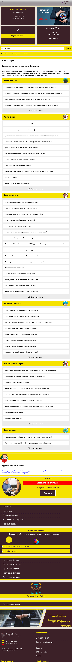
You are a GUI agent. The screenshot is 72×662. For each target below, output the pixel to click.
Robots (38, 656)
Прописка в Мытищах (11, 577)
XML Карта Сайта (42, 652)
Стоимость (7, 506)
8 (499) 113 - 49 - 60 (42, 638)
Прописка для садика (11, 604)
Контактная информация (44, 642)
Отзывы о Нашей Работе (36, 596)
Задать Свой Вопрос (37, 111)
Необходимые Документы (13, 519)
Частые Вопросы (9, 524)
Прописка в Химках (11, 560)
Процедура (7, 511)
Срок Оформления (10, 515)
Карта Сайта (40, 648)
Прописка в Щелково (11, 573)
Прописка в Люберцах (12, 564)
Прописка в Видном (11, 568)
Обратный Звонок (17, 36)
